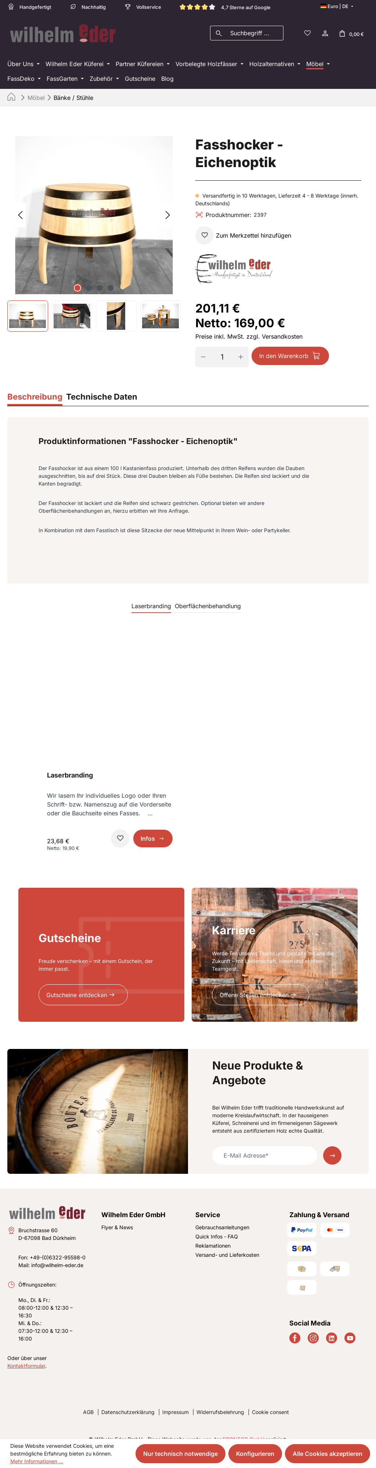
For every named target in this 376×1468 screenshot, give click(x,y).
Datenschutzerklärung (128, 1402)
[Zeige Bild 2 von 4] (88, 278)
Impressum (175, 1402)
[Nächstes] (167, 205)
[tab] (34, 387)
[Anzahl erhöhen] (243, 346)
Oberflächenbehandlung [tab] (208, 595)
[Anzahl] (222, 346)
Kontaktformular (26, 1355)
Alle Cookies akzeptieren (327, 1453)
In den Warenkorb (283, 345)
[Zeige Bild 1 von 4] (77, 278)
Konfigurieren (255, 1453)
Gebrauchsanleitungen (222, 1217)
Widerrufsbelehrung (220, 1402)
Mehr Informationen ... (36, 1461)
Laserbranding (70, 765)
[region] (94, 223)
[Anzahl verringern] (200, 346)
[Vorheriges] (20, 205)
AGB (88, 1402)
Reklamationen (213, 1236)
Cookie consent (270, 1402)
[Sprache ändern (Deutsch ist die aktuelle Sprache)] (337, 6)
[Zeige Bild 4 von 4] (110, 278)
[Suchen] (218, 28)
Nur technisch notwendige (180, 1453)
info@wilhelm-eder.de (57, 1255)
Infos (148, 828)
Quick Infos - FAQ (216, 1226)
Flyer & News (117, 1217)
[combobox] (255, 28)
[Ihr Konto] (324, 28)
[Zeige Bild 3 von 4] (99, 278)
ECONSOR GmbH (243, 1429)
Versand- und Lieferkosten (227, 1245)
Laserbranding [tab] (151, 595)
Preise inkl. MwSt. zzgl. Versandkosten (249, 326)
